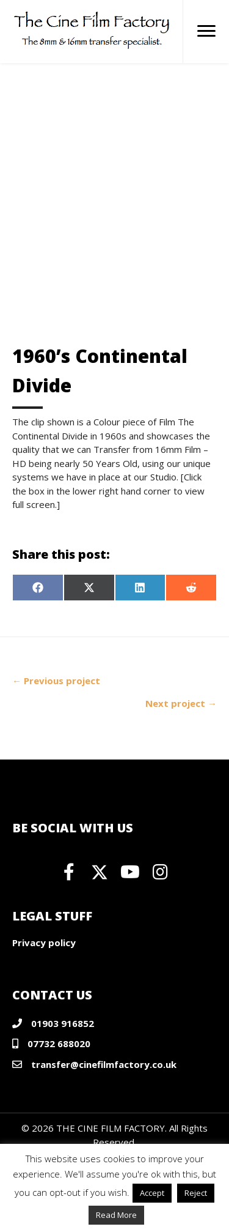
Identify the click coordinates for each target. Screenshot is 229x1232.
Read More (116, 1214)
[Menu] (206, 31)
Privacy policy (44, 942)
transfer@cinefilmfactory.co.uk (103, 1064)
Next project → (181, 703)
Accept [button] (152, 1192)
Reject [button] (195, 1192)
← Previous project (56, 680)
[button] (69, 872)
